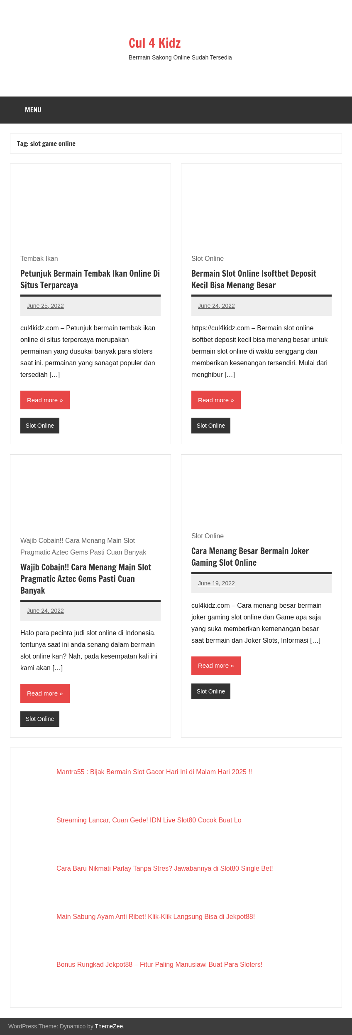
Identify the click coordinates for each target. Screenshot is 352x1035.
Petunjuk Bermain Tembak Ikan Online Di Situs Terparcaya (90, 279)
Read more (42, 400)
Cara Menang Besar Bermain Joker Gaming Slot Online (250, 557)
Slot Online (40, 425)
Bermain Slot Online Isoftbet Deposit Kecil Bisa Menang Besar (253, 279)
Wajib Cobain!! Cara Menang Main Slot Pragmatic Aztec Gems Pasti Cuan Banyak (85, 579)
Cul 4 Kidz (156, 42)
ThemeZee (109, 1026)
